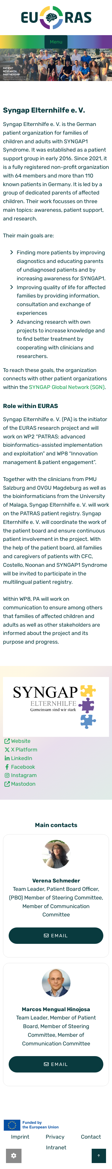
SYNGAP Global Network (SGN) (67, 387)
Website (20, 741)
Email (56, 935)
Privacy (55, 1137)
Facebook (23, 767)
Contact (91, 1137)
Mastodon (23, 784)
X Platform (24, 749)
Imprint (20, 1137)
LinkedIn (21, 758)
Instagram (24, 775)
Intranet (56, 1147)
